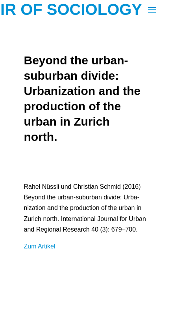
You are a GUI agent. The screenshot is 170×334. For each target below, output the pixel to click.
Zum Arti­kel (39, 246)
